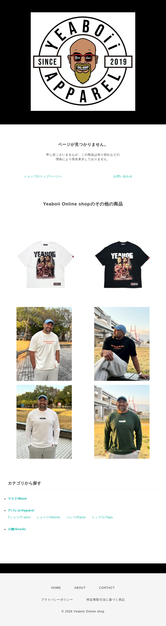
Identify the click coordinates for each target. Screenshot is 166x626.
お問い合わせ (123, 176)
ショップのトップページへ (43, 176)
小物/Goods (17, 529)
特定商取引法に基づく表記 (106, 599)
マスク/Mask (17, 498)
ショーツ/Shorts (48, 517)
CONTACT (107, 588)
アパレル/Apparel (21, 510)
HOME (56, 588)
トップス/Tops (102, 517)
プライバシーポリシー (57, 599)
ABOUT (80, 588)
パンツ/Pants (76, 517)
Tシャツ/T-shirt (19, 517)
